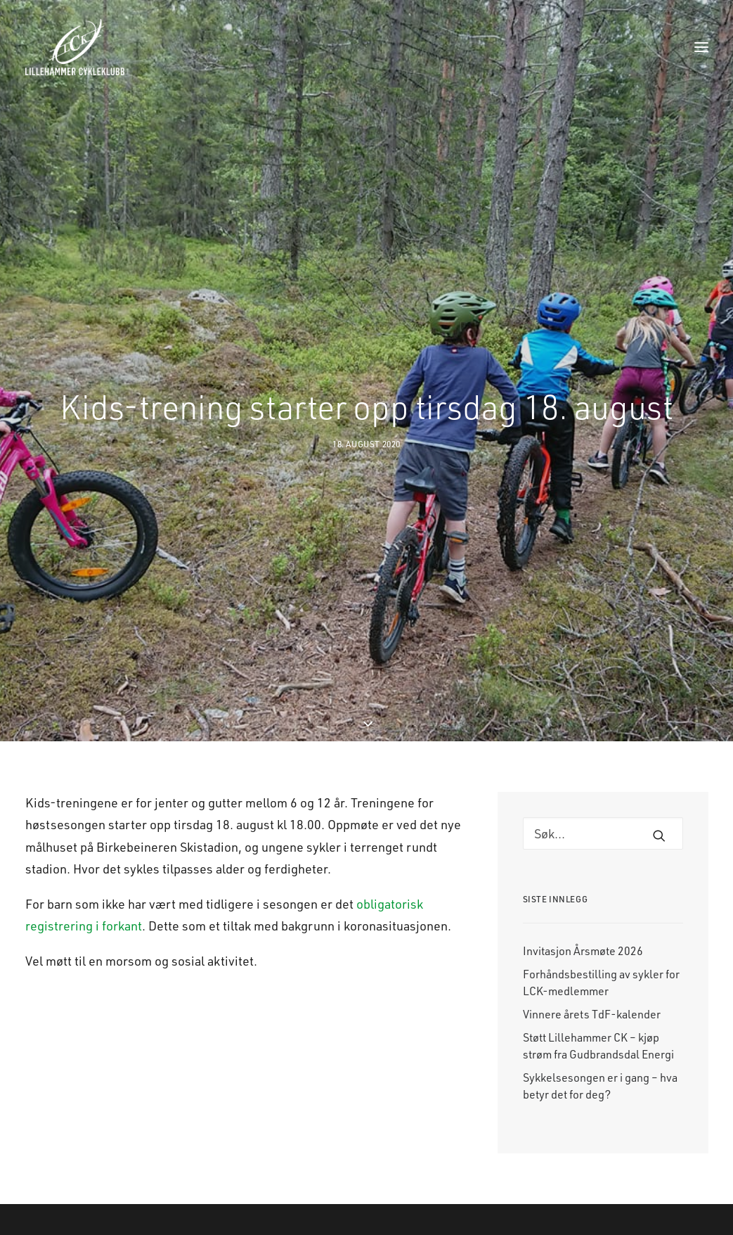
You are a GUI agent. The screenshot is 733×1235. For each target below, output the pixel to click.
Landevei (202, 1224)
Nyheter (293, 1224)
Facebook (485, 1224)
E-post (572, 1224)
